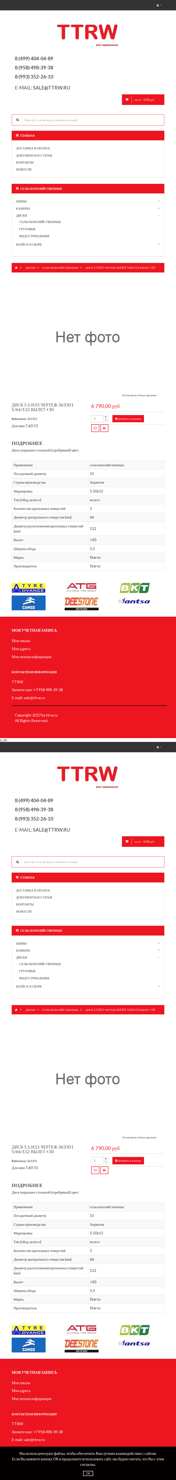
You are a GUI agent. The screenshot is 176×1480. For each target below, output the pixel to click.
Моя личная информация (32, 656)
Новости (24, 169)
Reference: (19, 419)
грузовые (27, 229)
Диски (21, 215)
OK (88, 1473)
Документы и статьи (34, 155)
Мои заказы (21, 640)
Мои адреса (21, 648)
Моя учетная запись (34, 630)
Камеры (23, 208)
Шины (21, 201)
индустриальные (34, 236)
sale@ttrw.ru (52, 88)
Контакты (25, 162)
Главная (27, 135)
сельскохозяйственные (40, 222)
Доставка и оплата (33, 148)
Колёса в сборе (29, 244)
